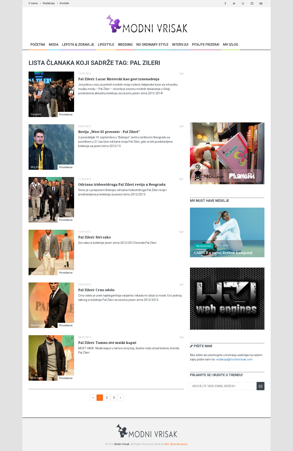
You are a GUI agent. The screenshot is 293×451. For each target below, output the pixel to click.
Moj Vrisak (37, 167)
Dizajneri (36, 114)
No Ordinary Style (152, 45)
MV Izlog (230, 45)
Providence (65, 114)
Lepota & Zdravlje (78, 45)
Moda (53, 45)
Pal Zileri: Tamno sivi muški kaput (107, 343)
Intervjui (180, 45)
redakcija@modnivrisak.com (234, 359)
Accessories (203, 246)
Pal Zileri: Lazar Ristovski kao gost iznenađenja (118, 79)
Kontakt (64, 3)
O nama (33, 3)
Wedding (125, 45)
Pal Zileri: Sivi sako (94, 237)
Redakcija (49, 3)
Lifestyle (106, 45)
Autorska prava (178, 444)
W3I (167, 444)
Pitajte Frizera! (205, 45)
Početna (37, 45)
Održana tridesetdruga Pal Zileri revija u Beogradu (122, 185)
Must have (37, 272)
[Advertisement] (227, 86)
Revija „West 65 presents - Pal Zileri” (109, 132)
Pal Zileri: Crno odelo (96, 290)
